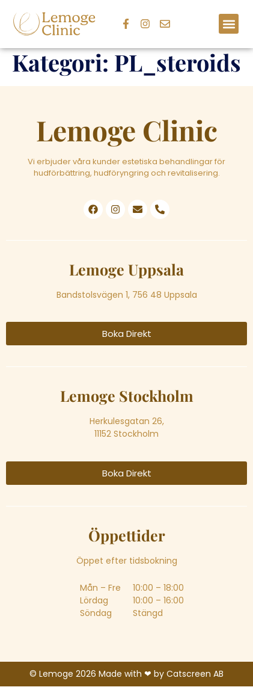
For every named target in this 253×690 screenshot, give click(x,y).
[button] (229, 24)
